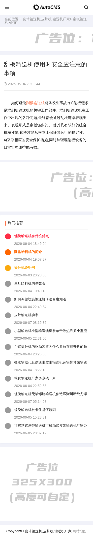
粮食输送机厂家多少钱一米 (35, 378)
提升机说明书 (24, 268)
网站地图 (80, 531)
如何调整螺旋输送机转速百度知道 (40, 299)
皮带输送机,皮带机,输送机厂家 (46, 19)
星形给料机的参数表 (29, 283)
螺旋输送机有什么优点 (31, 236)
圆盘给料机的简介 (28, 252)
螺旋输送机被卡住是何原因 (35, 410)
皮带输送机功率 (26, 315)
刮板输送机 (35, 103)
